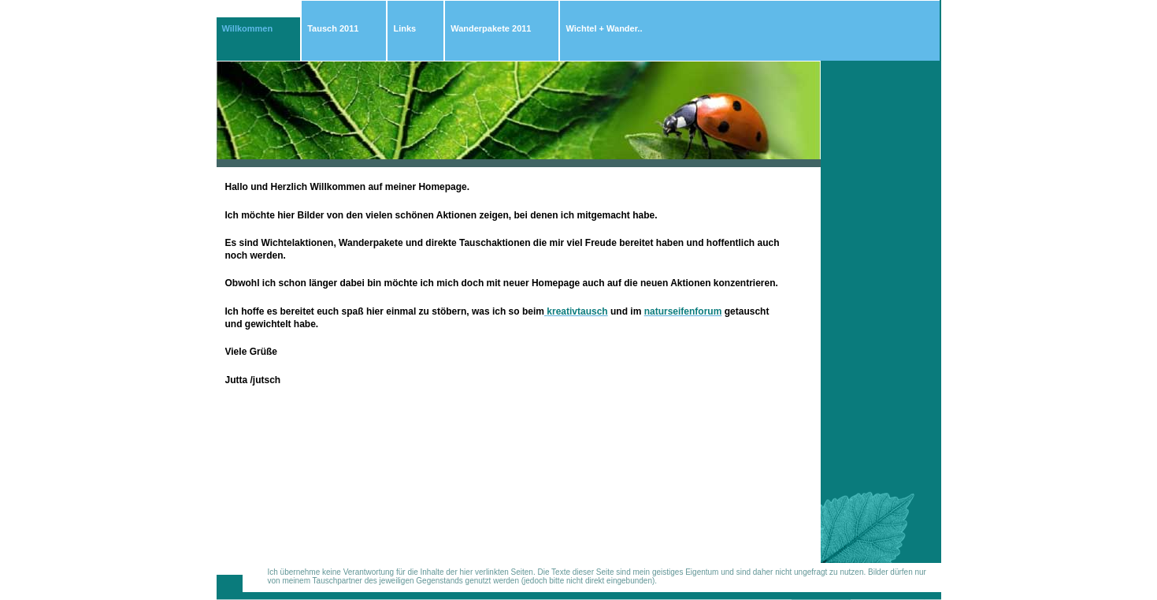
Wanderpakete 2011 (491, 28)
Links (404, 28)
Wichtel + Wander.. (604, 28)
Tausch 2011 (332, 28)
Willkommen (247, 28)
